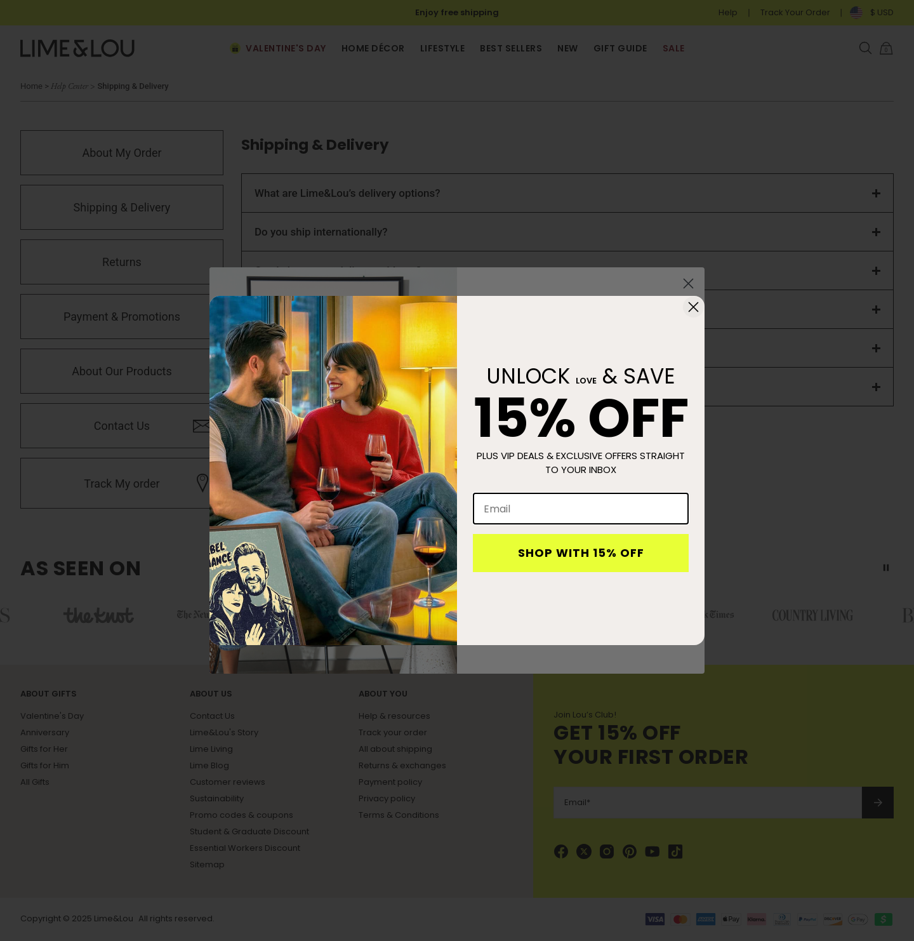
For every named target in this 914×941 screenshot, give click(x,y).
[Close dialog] (693, 307)
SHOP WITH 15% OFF (581, 553)
